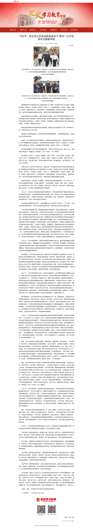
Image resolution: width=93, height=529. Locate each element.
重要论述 (23, 30)
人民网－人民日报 (53, 43)
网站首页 (13, 30)
